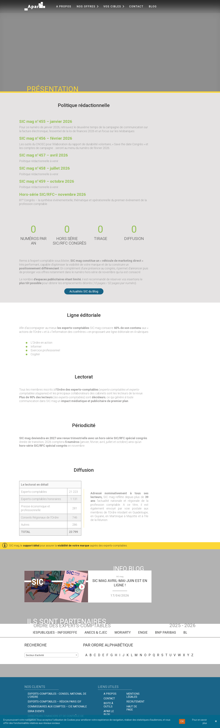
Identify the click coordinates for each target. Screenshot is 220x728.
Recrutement (135, 701)
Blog (153, 6)
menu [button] (178, 22)
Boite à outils (108, 705)
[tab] (194, 22)
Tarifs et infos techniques (188, 38)
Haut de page (131, 708)
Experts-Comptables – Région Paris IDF (54, 701)
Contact (136, 6)
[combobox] (51, 655)
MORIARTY (135, 632)
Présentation (179, 34)
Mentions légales (133, 695)
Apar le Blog (109, 713)
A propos (63, 6)
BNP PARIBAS (177, 632)
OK (182, 721)
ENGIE (155, 632)
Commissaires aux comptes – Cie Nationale (57, 706)
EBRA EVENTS (36, 711)
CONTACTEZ (193, 56)
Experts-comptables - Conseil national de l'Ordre (57, 695)
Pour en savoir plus (199, 721)
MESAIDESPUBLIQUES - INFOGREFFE (61, 632)
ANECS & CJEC (108, 632)
